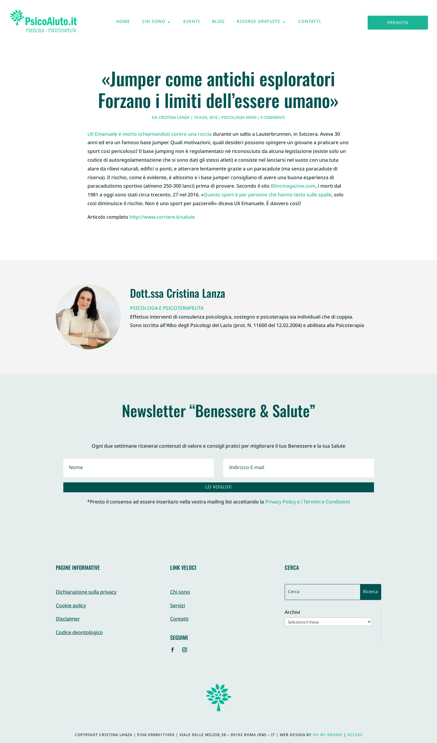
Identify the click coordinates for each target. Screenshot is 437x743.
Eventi (191, 23)
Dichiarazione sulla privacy (86, 592)
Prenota (397, 23)
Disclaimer (68, 619)
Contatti (309, 23)
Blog (218, 23)
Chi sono (153, 23)
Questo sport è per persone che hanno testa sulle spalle (267, 195)
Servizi (177, 606)
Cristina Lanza (174, 118)
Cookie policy (71, 606)
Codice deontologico (79, 633)
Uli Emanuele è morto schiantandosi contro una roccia (149, 134)
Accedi (355, 735)
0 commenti (273, 118)
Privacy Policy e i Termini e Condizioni (307, 502)
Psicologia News (239, 118)
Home (123, 23)
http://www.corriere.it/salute (162, 217)
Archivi (292, 613)
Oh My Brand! (328, 735)
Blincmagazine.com (293, 186)
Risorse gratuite (258, 23)
